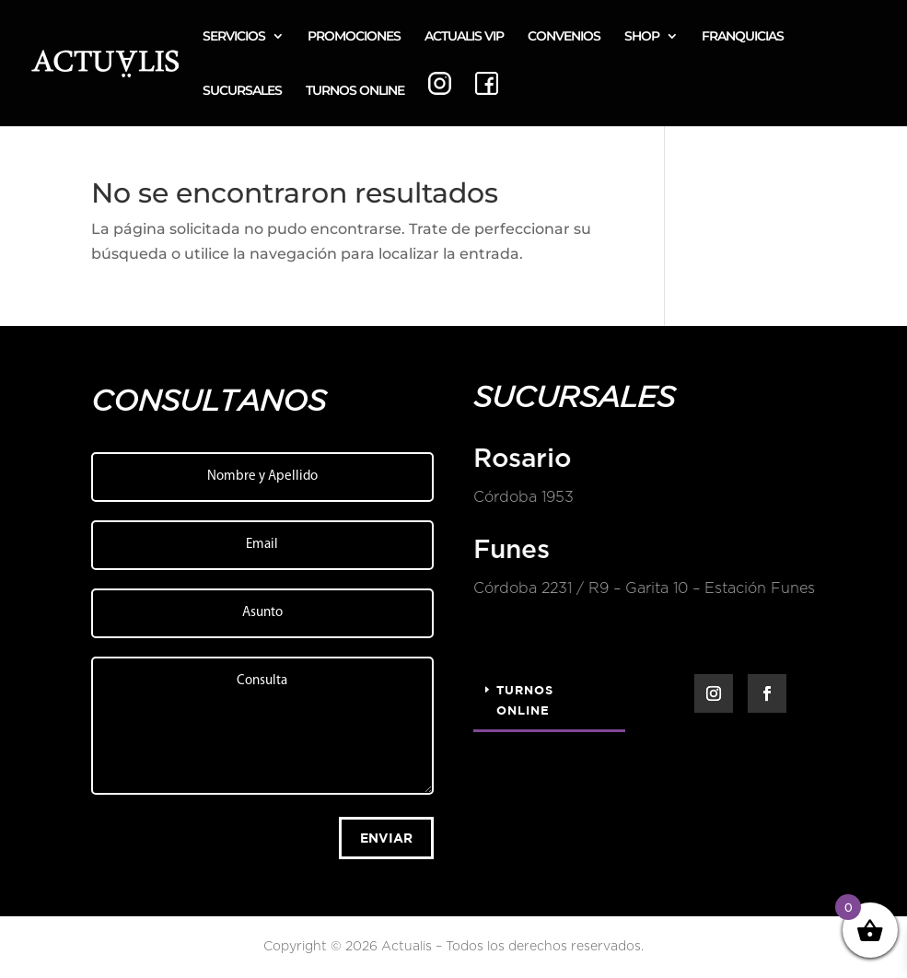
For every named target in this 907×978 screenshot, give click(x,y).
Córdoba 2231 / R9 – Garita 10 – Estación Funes (643, 588)
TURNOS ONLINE (355, 91)
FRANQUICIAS (743, 36)
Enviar (386, 837)
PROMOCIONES (354, 36)
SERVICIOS (234, 36)
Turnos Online (524, 699)
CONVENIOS (564, 36)
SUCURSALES (242, 91)
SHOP (641, 36)
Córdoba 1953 (522, 497)
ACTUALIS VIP (464, 36)
